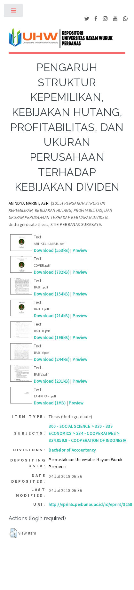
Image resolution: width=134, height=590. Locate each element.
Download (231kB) (51, 381)
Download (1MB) (50, 403)
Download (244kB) (51, 359)
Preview (80, 250)
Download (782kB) (51, 272)
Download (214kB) (51, 316)
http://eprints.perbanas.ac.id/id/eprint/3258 (90, 504)
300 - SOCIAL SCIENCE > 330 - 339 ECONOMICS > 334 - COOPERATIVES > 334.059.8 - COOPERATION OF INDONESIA (87, 433)
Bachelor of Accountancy (72, 450)
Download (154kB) (51, 294)
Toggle (14, 12)
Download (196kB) (51, 337)
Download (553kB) (51, 250)
